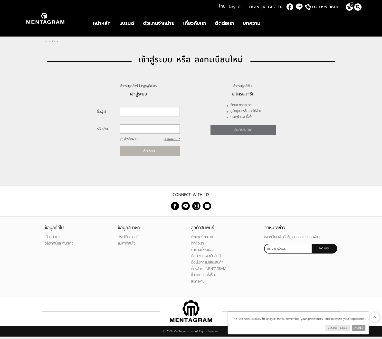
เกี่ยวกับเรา (194, 24)
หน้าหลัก (102, 24)
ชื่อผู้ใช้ (101, 114)
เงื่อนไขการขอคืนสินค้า (206, 258)
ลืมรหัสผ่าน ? (172, 141)
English (235, 6)
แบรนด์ (126, 24)
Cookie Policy (337, 327)
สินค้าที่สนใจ (126, 245)
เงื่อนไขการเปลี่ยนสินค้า (207, 264)
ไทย (222, 6)
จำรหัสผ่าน (130, 141)
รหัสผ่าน (102, 131)
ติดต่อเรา (224, 24)
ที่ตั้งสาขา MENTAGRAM (208, 271)
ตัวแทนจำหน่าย (158, 24)
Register (273, 7)
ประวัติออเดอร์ (128, 239)
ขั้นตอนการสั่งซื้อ (203, 277)
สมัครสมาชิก (243, 132)
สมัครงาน (198, 283)
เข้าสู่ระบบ (149, 153)
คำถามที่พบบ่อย (202, 252)
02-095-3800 (326, 7)
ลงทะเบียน (324, 251)
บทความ (251, 24)
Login (253, 7)
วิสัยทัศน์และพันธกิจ (59, 245)
